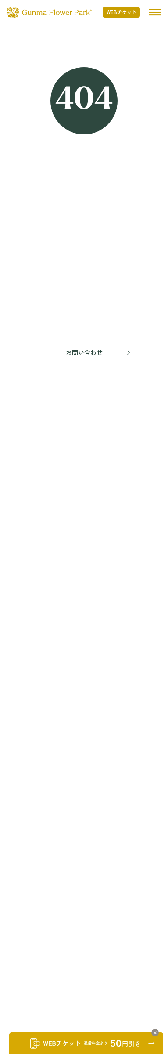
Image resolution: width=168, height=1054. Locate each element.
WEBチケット (121, 11)
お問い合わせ (84, 352)
